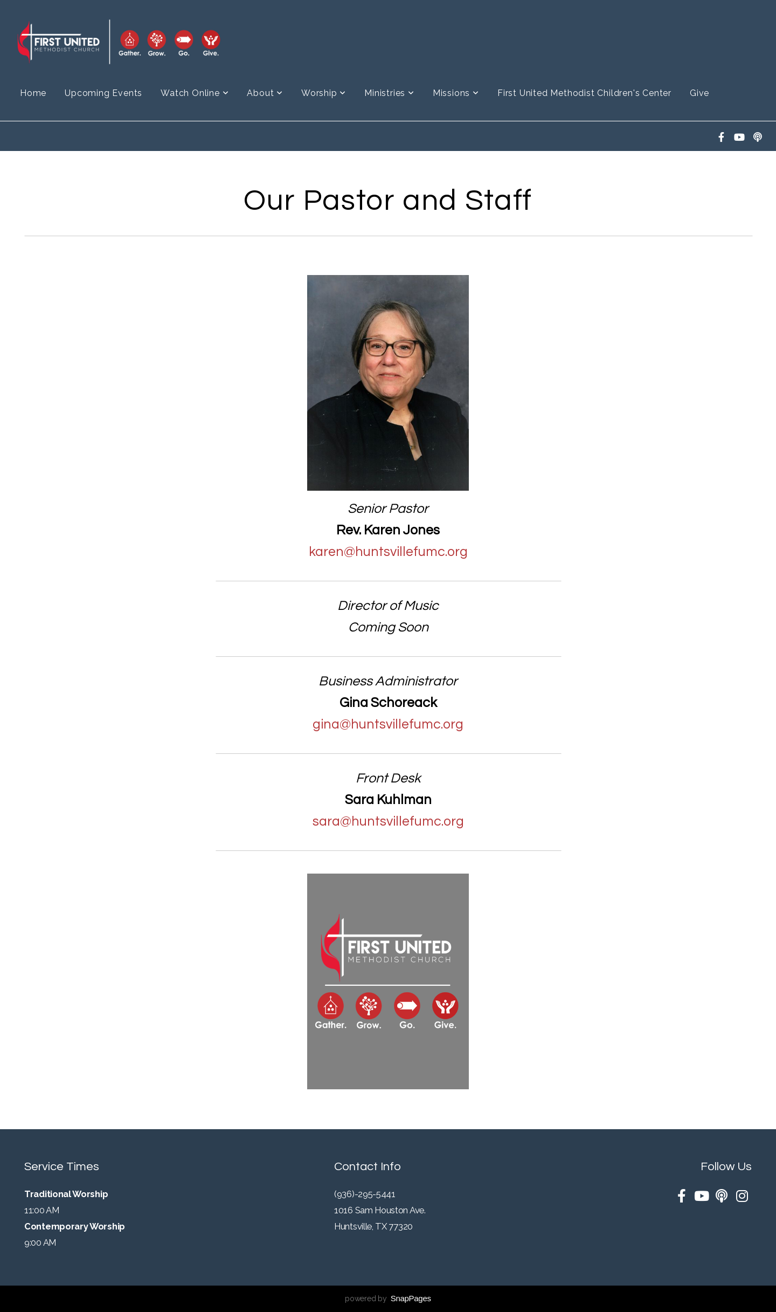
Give (699, 93)
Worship (323, 93)
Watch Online (194, 93)
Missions (456, 93)
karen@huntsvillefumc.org (388, 552)
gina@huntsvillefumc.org (388, 724)
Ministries (389, 93)
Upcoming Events (103, 93)
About (265, 93)
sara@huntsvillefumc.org (388, 821)
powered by (388, 1298)
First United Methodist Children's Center (584, 93)
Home (33, 93)
